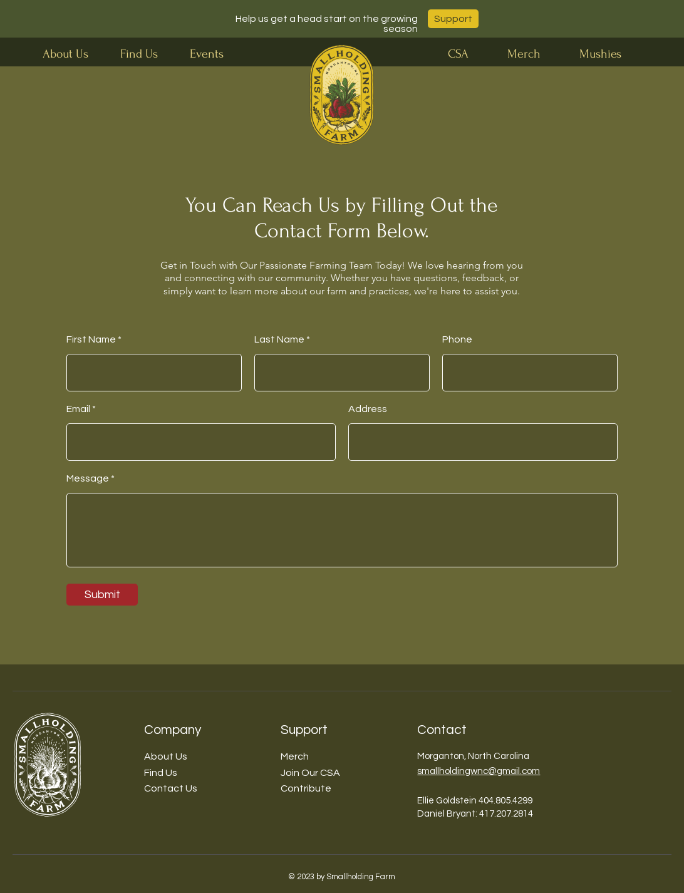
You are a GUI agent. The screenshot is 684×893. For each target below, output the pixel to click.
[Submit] (102, 595)
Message (87, 478)
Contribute (306, 788)
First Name (91, 339)
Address (367, 409)
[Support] (453, 18)
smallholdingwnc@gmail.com (478, 771)
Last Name (279, 339)
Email (78, 409)
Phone (457, 339)
